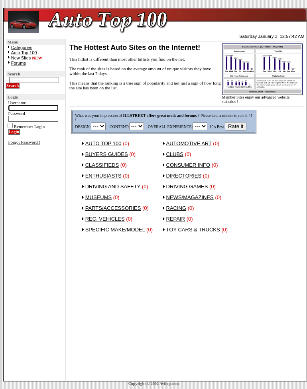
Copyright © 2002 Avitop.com (153, 383)
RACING (176, 208)
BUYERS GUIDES (106, 154)
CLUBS (174, 154)
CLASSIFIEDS (102, 165)
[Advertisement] (275, 260)
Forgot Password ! (24, 142)
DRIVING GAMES (187, 187)
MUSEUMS (98, 197)
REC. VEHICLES (105, 219)
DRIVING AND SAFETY (112, 187)
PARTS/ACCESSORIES (113, 208)
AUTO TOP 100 (103, 143)
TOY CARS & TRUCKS (193, 230)
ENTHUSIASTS (103, 176)
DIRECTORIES (184, 176)
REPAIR (175, 219)
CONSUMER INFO (188, 165)
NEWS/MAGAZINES (190, 197)
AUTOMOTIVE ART (189, 143)
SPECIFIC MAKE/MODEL (115, 230)
